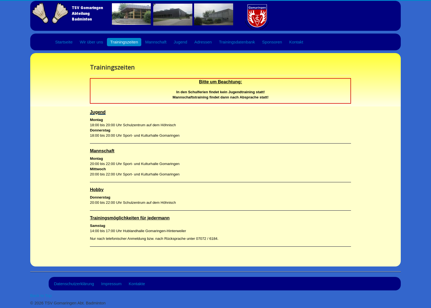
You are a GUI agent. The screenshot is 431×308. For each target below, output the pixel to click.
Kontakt (296, 42)
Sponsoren (272, 42)
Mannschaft (156, 42)
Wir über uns (91, 42)
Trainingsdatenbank (237, 42)
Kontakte (137, 283)
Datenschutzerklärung (74, 283)
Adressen (203, 42)
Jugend (180, 42)
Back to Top (41, 295)
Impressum (111, 283)
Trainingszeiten (124, 42)
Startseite (64, 42)
